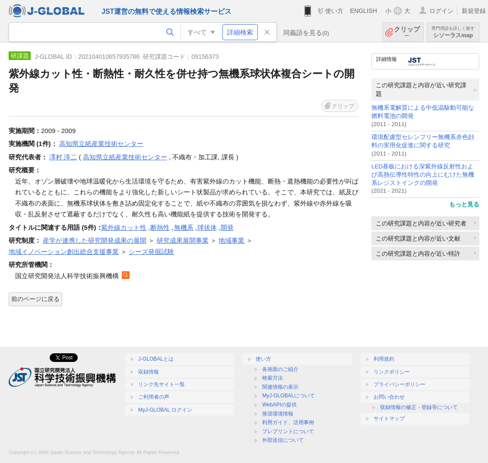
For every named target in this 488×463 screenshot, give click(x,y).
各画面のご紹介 (280, 369)
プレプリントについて (288, 431)
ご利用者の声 (153, 397)
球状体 (207, 227)
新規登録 (474, 10)
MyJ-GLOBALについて (288, 396)
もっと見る (464, 204)
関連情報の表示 (280, 387)
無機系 (183, 227)
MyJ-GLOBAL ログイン (165, 410)
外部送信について (283, 440)
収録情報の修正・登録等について (419, 407)
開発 (227, 227)
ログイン (441, 10)
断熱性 (160, 227)
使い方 (334, 10)
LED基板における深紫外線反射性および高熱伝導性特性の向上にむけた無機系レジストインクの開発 (422, 174)
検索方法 (272, 378)
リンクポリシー (392, 372)
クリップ (407, 32)
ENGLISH (363, 10)
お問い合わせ (389, 397)
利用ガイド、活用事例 (288, 422)
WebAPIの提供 (279, 405)
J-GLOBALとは (156, 359)
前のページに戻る (35, 298)
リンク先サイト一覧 (161, 384)
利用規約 (384, 359)
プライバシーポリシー (399, 384)
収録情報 (148, 372)
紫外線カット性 (123, 227)
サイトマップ (389, 418)
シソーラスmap (453, 32)
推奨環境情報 (277, 414)
